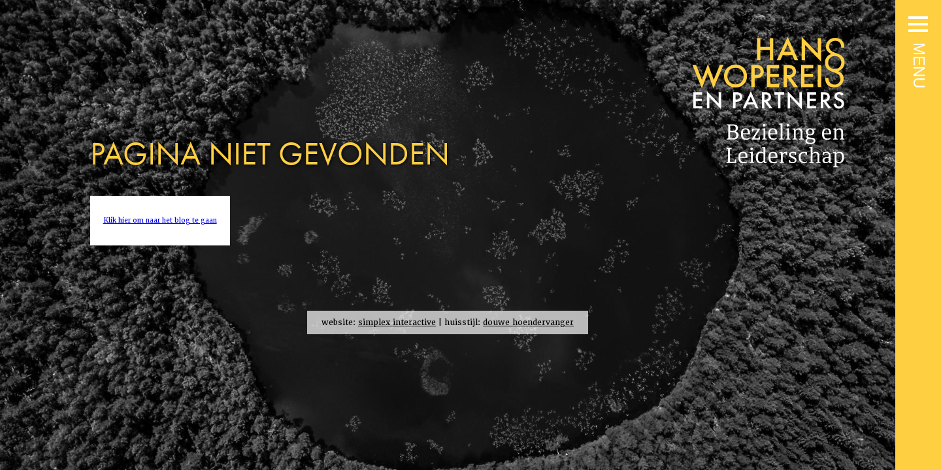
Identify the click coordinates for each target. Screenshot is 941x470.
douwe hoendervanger (528, 322)
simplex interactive (397, 322)
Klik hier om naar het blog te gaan (160, 220)
